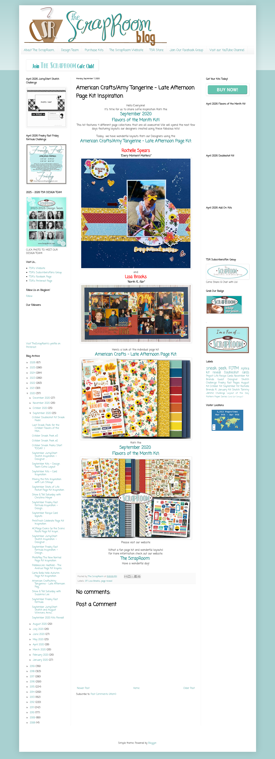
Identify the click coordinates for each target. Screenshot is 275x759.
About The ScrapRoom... (39, 50)
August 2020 (40, 624)
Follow (29, 296)
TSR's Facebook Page (40, 277)
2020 (33, 393)
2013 (32, 697)
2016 (33, 682)
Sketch (236, 390)
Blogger (152, 743)
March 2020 (40, 650)
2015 (32, 687)
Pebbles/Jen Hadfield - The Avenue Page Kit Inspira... (47, 567)
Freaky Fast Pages (229, 383)
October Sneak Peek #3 (45, 436)
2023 (33, 378)
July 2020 (38, 629)
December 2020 (42, 398)
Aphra (245, 368)
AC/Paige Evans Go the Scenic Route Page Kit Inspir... (48, 530)
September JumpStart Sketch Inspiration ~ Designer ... (44, 456)
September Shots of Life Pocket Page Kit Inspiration (48, 488)
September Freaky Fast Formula (45, 601)
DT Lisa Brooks (92, 581)
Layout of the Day (238, 393)
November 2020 (42, 403)
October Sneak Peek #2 (45, 441)
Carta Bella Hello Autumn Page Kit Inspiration (46, 574)
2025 (33, 368)
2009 (33, 718)
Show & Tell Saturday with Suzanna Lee (46, 593)
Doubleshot (231, 372)
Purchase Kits (94, 50)
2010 (32, 712)
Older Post (189, 688)
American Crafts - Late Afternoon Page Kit (135, 354)
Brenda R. (211, 390)
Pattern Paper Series (216, 396)
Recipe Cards (226, 376)
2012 (32, 702)
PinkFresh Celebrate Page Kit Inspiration (48, 522)
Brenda (210, 379)
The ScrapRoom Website (126, 50)
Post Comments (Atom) (103, 694)
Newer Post (83, 688)
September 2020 (136, 114)
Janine (210, 393)
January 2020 (41, 660)
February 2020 (41, 655)
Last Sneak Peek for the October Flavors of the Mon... (45, 428)
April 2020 (39, 644)
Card (230, 396)
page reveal (106, 581)
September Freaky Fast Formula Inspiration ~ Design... (45, 505)
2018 (32, 671)
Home (136, 688)
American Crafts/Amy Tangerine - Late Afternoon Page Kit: (136, 141)
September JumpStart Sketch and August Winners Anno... (44, 610)
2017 (32, 677)
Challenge (220, 393)
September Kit (231, 386)
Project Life (212, 376)
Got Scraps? (238, 396)
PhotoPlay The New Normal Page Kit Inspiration (46, 559)
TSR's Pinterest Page (40, 281)
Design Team (70, 50)
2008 (33, 723)
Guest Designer (228, 379)
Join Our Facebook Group (186, 50)
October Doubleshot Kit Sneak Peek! (48, 419)
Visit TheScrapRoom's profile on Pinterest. (43, 345)
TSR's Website (37, 268)
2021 (32, 388)
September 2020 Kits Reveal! (48, 618)
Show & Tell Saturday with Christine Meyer (46, 496)
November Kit (241, 376)
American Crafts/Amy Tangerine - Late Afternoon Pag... (48, 584)
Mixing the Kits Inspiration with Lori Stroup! (46, 481)
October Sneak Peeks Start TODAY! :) (47, 447)
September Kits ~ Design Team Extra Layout (46, 465)
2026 (33, 363)
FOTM (234, 368)
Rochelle (244, 386)
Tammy (245, 390)
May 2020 (38, 639)
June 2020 (39, 634)
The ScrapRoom (136, 558)
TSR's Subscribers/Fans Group (45, 272)
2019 (33, 666)
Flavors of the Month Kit (135, 453)
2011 (32, 707)
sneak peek (216, 368)
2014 (32, 692)
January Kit (224, 390)
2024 (33, 373)
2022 (33, 383)
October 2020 (40, 408)
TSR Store (156, 50)
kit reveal (213, 372)
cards (245, 372)
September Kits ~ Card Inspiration (44, 473)
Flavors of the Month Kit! (136, 120)
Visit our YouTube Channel (227, 50)
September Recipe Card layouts (45, 514)
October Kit (216, 386)
